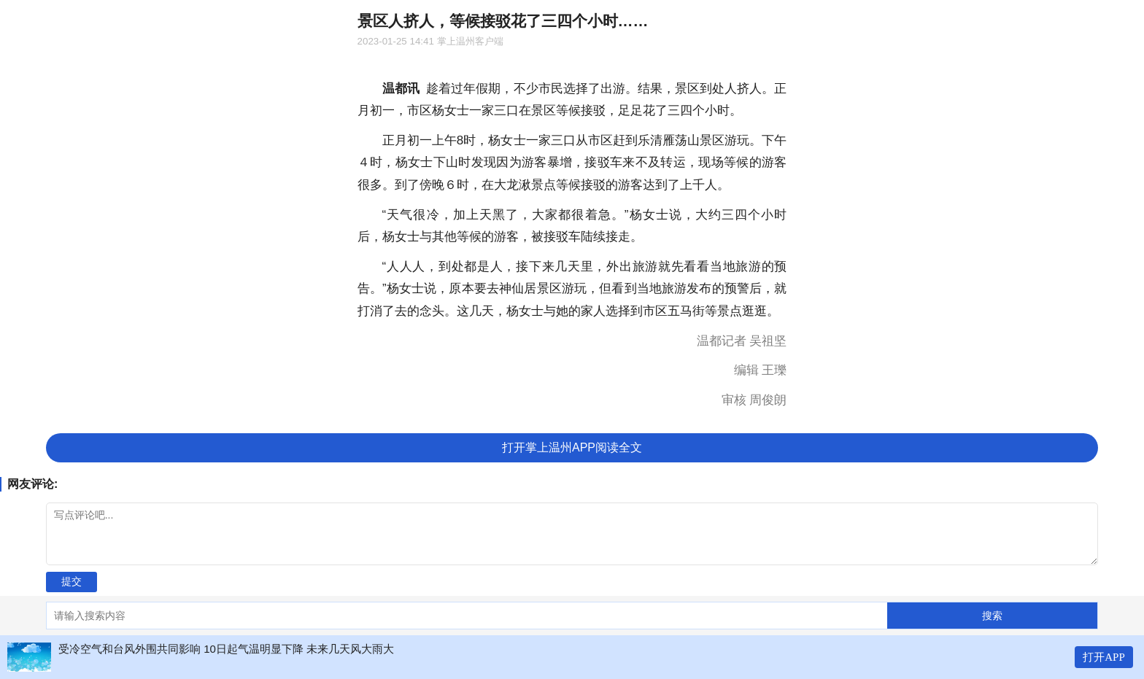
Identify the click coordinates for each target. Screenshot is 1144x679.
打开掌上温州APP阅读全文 (572, 447)
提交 (71, 581)
